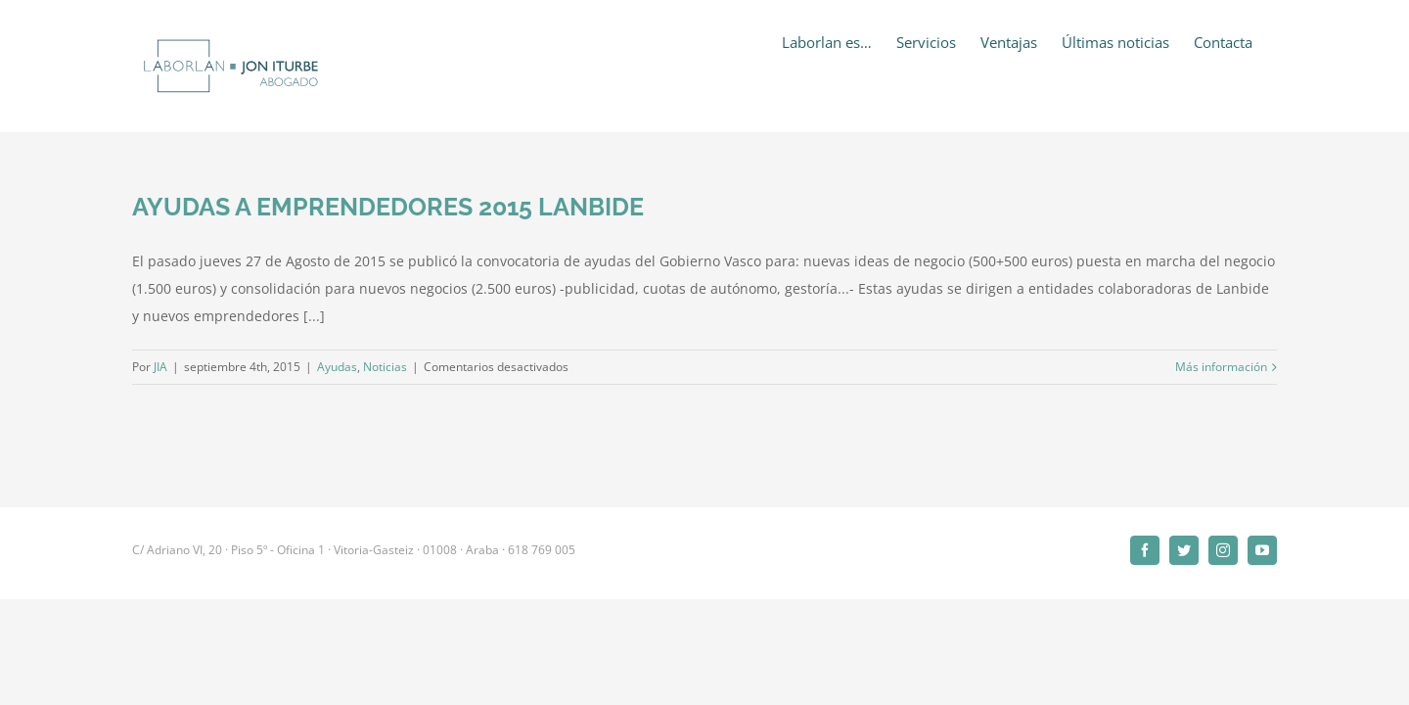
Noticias (385, 366)
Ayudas (337, 366)
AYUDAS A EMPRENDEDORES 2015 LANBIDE (388, 206)
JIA (160, 366)
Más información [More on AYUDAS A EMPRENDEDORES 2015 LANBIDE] (1221, 366)
